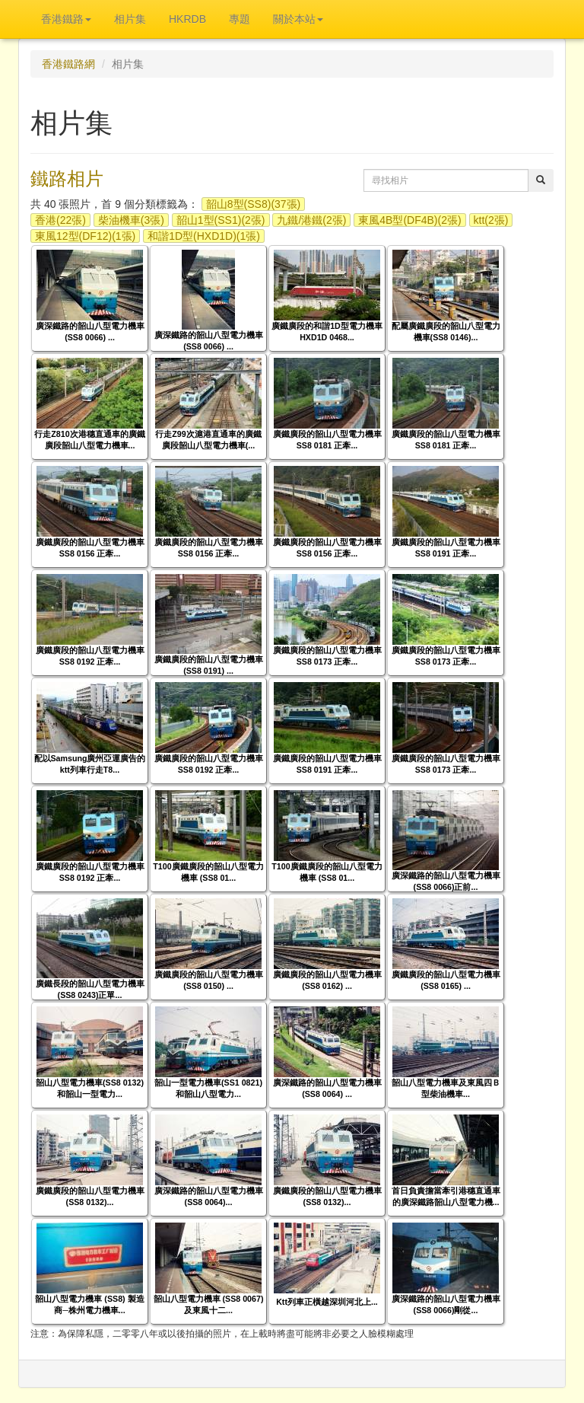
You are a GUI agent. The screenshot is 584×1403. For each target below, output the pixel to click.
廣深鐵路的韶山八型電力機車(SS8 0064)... (208, 1196)
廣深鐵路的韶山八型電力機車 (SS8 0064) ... (327, 1088)
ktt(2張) (491, 220)
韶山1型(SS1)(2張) (220, 220)
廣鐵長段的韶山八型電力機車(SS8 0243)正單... (90, 989)
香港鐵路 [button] (66, 19)
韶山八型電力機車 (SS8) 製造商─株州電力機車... (89, 1304)
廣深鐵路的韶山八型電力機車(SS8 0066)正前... (446, 881)
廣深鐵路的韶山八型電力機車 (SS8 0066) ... (90, 331)
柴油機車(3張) (131, 220)
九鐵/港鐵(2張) (311, 220)
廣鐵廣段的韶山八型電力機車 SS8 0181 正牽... (327, 439)
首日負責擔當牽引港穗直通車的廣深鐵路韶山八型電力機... (446, 1196)
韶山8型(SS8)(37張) (253, 204)
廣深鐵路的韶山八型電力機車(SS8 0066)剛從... (446, 1304)
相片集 (130, 19)
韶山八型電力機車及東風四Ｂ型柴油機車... (446, 1088)
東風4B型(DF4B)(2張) (409, 220)
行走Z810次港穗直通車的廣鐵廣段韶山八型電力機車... (89, 439)
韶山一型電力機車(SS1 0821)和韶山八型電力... (208, 1088)
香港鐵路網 (68, 64)
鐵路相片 (66, 178)
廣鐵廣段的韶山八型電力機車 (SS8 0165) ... (446, 980)
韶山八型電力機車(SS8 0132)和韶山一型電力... (90, 1088)
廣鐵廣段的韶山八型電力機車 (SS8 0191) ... (208, 665)
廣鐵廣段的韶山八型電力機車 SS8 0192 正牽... (90, 656)
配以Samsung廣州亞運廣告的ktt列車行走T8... (90, 764)
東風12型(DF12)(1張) (85, 236)
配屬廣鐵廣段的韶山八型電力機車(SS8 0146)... (446, 331)
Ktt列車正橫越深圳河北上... (327, 1301)
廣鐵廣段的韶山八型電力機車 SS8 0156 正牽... (90, 547)
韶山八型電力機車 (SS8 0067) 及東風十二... (209, 1304)
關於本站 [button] (298, 19)
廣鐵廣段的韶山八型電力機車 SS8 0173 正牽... (327, 656)
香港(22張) (60, 220)
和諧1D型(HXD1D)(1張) (204, 236)
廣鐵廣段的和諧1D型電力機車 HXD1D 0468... (326, 331)
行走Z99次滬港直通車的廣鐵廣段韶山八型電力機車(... (208, 439)
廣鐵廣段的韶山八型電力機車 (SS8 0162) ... (327, 980)
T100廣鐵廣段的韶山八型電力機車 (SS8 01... (208, 872)
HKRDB (187, 19)
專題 (239, 19)
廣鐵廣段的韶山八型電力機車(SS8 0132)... (90, 1196)
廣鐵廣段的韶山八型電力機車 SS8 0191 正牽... (446, 547)
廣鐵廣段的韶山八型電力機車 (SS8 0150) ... (208, 980)
